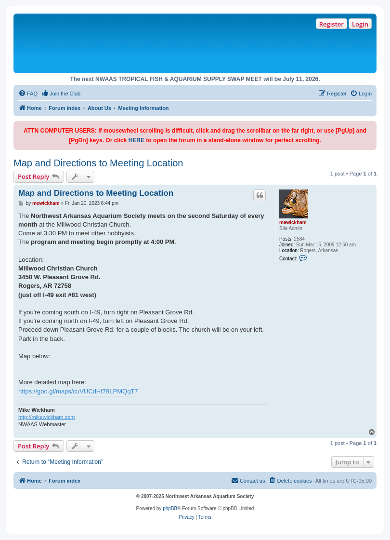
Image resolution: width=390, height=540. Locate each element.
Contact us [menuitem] (248, 480)
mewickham (293, 222)
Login (360, 24)
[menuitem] (28, 93)
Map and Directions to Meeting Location (98, 163)
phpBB (170, 508)
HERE (136, 140)
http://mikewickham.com (46, 417)
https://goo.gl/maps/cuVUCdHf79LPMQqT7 (78, 391)
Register (331, 24)
